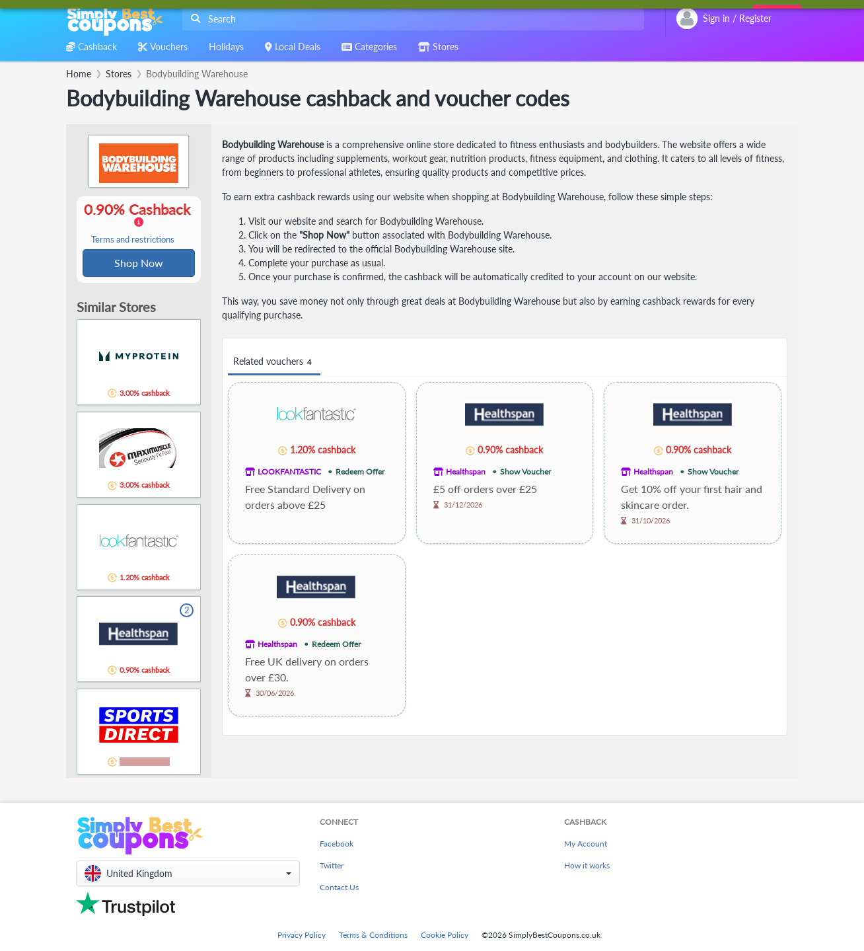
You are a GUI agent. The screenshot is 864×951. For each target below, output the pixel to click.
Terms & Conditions (373, 935)
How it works (587, 865)
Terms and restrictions (132, 240)
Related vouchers (274, 362)
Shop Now (138, 263)
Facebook (336, 844)
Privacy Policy (301, 935)
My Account (585, 844)
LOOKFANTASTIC (289, 471)
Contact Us (339, 887)
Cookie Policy (444, 935)
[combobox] (410, 19)
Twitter (331, 865)
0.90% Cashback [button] (138, 223)
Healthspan (466, 471)
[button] (188, 873)
